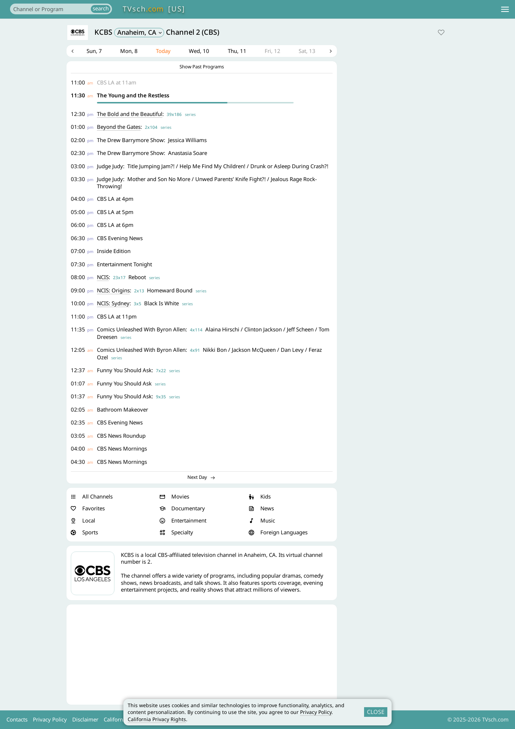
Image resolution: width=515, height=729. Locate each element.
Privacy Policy (316, 712)
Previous (72, 51)
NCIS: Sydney (114, 304)
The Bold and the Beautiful (130, 114)
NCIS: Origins (114, 291)
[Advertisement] (201, 655)
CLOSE (375, 712)
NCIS (103, 278)
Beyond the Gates (119, 127)
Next (330, 51)
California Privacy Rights (157, 719)
